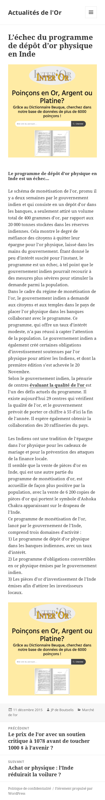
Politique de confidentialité (29, 788)
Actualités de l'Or (35, 12)
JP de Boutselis (62, 709)
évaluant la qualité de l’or (58, 385)
